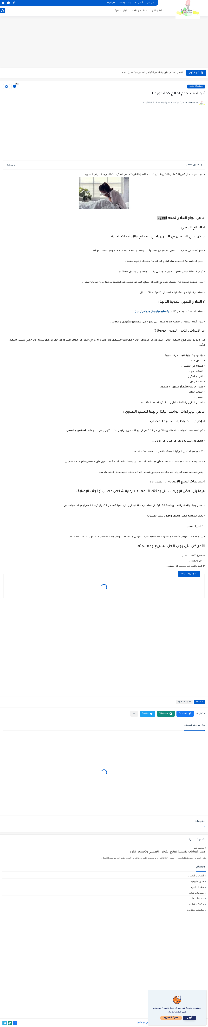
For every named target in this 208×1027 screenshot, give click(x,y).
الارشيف (111, 3)
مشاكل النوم (157, 10)
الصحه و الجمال (196, 875)
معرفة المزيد (171, 1018)
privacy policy (125, 3)
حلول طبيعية (121, 10)
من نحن (150, 3)
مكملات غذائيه (196, 904)
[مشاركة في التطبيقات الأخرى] (134, 714)
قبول (189, 1018)
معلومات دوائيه (196, 892)
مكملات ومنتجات (139, 10)
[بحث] (2, 10)
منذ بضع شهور (198, 848)
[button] (185, 714)
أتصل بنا (139, 3)
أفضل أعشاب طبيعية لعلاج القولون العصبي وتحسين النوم (152, 72)
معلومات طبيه (196, 86)
